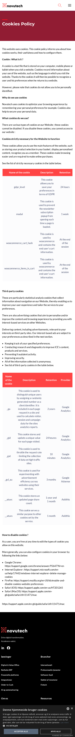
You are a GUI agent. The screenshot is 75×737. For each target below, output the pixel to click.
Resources (46, 698)
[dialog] (37, 721)
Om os (4, 698)
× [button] (72, 709)
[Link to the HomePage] (12, 5)
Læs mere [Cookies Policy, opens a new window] (64, 722)
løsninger (6, 656)
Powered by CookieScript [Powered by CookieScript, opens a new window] (62, 735)
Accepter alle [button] (21, 731)
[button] (69, 5)
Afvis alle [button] (56, 731)
